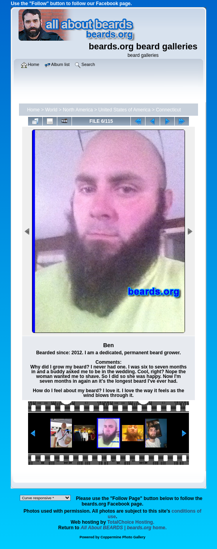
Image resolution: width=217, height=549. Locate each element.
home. (124, 527)
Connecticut (168, 110)
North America (78, 110)
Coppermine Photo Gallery (122, 537)
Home (33, 110)
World (51, 110)
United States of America (124, 110)
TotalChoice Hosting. (130, 522)
